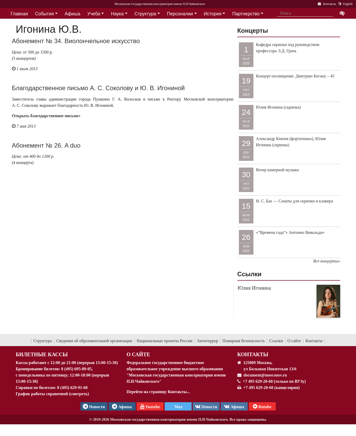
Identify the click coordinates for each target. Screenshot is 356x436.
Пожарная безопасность (244, 341)
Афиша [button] (72, 13)
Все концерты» (326, 261)
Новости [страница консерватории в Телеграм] (94, 406)
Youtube (150, 406)
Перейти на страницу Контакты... (158, 391)
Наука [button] (117, 13)
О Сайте (138, 354)
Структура (42, 341)
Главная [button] (19, 13)
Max (178, 407)
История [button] (212, 13)
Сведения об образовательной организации (94, 341)
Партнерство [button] (246, 13)
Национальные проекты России (164, 341)
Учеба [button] (93, 13)
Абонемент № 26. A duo (46, 145)
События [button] (44, 13)
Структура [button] (145, 13)
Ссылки (276, 341)
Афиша (234, 406)
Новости (206, 406)
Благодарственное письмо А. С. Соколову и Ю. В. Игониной (98, 87)
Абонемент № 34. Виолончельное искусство (76, 40)
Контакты (314, 341)
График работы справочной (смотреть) (52, 394)
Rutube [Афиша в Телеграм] (262, 406)
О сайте (294, 341)
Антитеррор (207, 341)
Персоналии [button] (180, 13)
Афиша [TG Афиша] (122, 406)
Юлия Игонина (254, 288)
